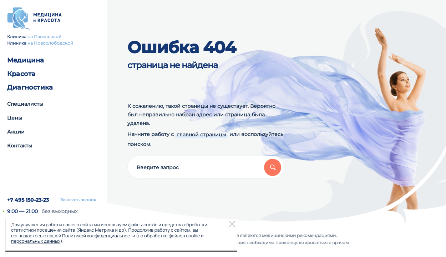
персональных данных (35, 241)
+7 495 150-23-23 (28, 199)
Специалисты (25, 103)
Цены (14, 117)
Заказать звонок (78, 200)
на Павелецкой (44, 36)
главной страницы (201, 134)
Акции (16, 131)
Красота (21, 74)
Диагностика (30, 87)
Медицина (25, 60)
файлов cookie (184, 235)
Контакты (19, 145)
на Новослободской (50, 43)
